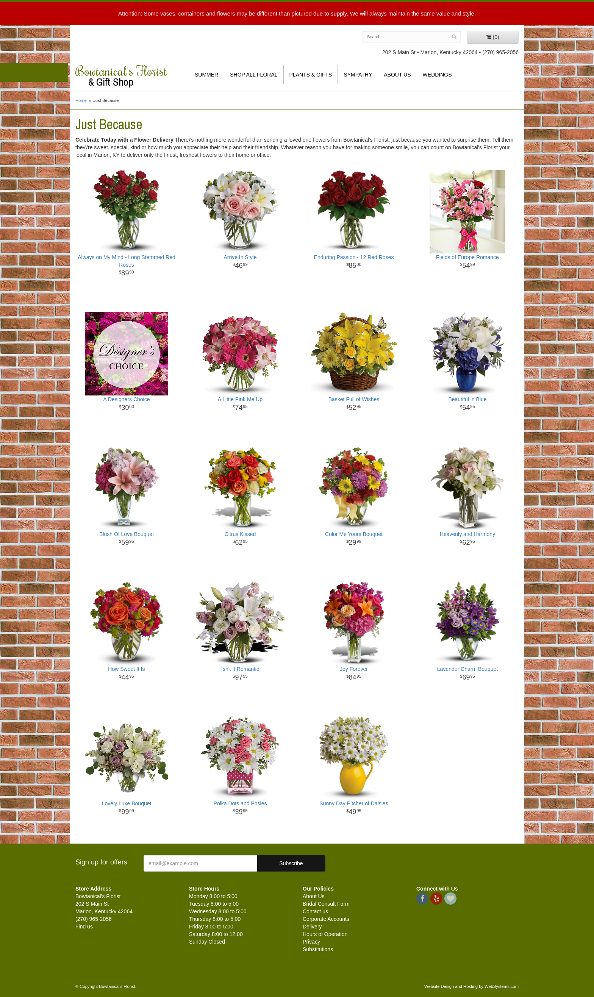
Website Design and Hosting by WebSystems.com (471, 986)
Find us (84, 927)
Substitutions (318, 949)
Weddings (437, 75)
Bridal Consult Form (326, 904)
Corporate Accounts (326, 919)
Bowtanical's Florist (126, 76)
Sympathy (358, 75)
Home (81, 100)
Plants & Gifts (310, 75)
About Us (397, 75)
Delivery (312, 927)
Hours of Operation (325, 934)
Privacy (311, 942)
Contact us (315, 911)
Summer (206, 75)
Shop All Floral (253, 75)
